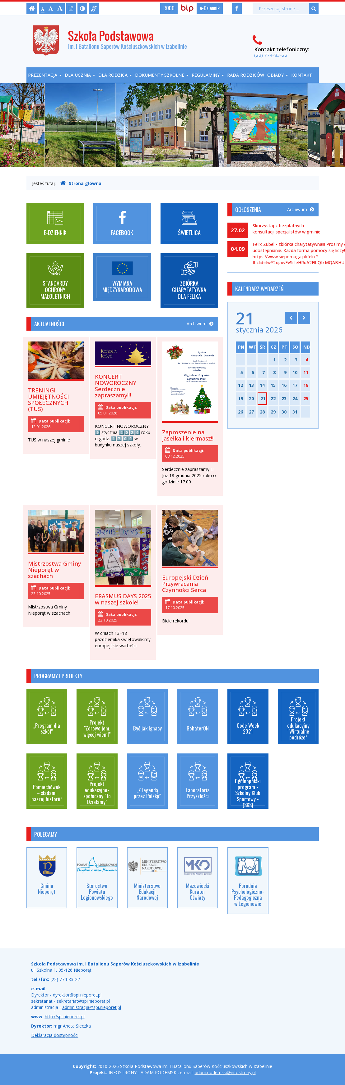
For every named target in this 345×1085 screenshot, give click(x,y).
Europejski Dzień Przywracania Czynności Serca (185, 584)
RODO (169, 8)
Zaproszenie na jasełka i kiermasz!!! (188, 435)
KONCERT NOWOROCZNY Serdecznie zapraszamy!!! (115, 386)
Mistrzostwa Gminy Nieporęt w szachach (54, 570)
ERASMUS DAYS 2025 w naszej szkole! (123, 599)
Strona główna (80, 183)
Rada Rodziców (245, 75)
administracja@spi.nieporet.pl (91, 1007)
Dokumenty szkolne (162, 75)
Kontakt (301, 75)
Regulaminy (208, 75)
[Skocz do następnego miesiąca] (304, 318)
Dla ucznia (80, 75)
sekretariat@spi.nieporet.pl (83, 1001)
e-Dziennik (210, 8)
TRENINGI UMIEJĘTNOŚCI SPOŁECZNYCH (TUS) (48, 400)
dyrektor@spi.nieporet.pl (77, 995)
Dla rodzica (115, 75)
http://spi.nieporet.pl (65, 1016)
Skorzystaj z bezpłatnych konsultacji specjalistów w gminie (286, 229)
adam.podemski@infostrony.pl (225, 1072)
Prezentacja (45, 75)
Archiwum (200, 324)
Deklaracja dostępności (54, 1035)
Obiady (277, 75)
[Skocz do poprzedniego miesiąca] (291, 318)
